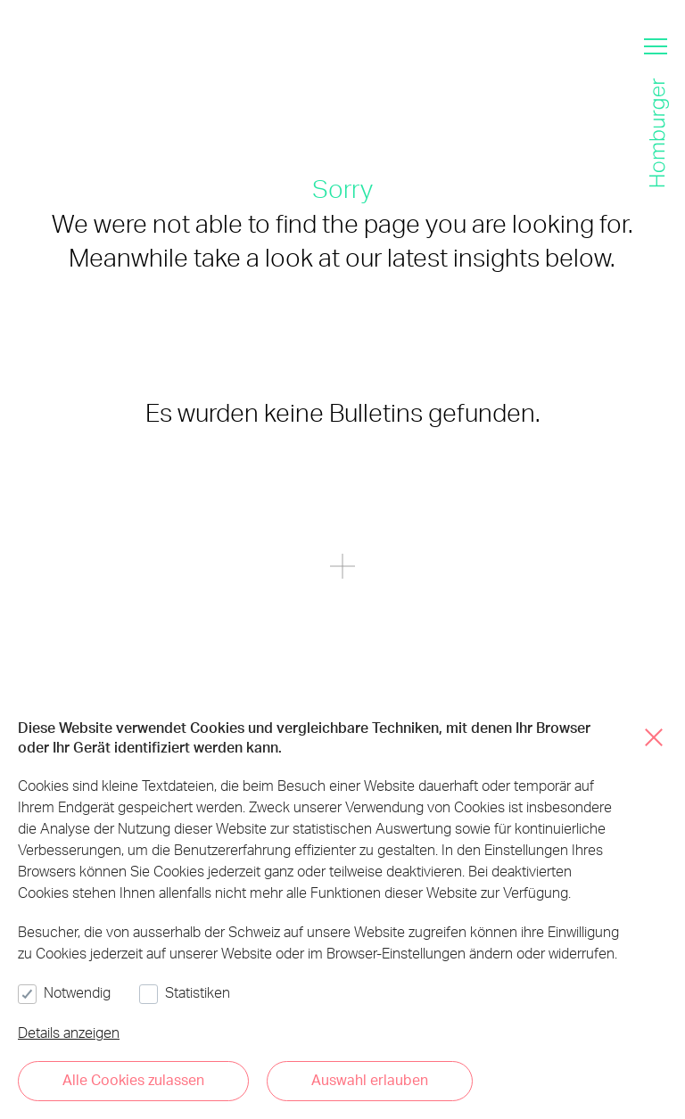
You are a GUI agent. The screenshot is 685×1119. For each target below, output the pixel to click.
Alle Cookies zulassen (133, 1079)
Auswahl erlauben (369, 1079)
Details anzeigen (69, 1032)
